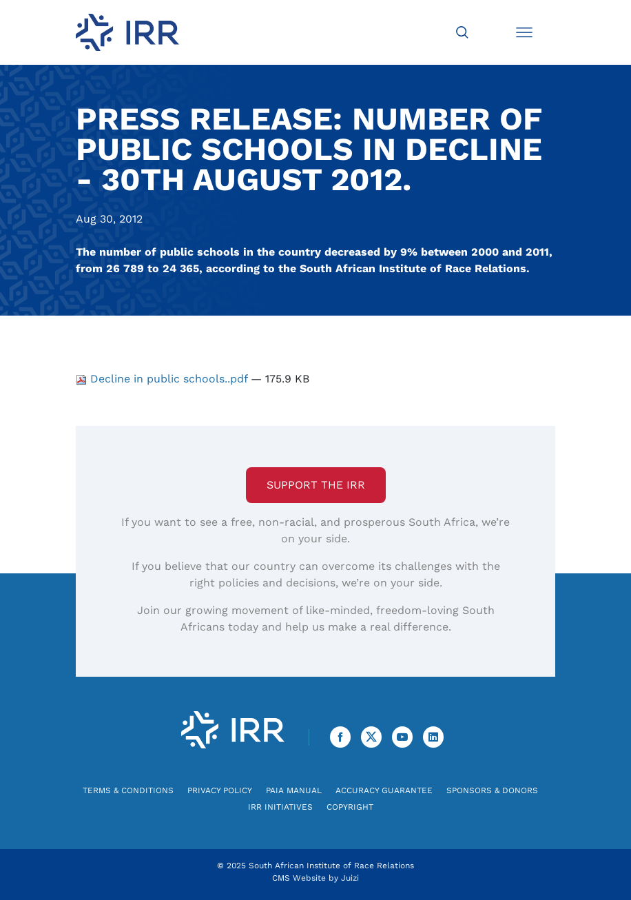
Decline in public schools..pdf (163, 378)
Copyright (350, 807)
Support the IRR (316, 484)
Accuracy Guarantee (384, 790)
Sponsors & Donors (492, 790)
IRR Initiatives (280, 807)
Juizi (350, 878)
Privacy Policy (219, 790)
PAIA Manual (294, 790)
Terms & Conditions (128, 790)
